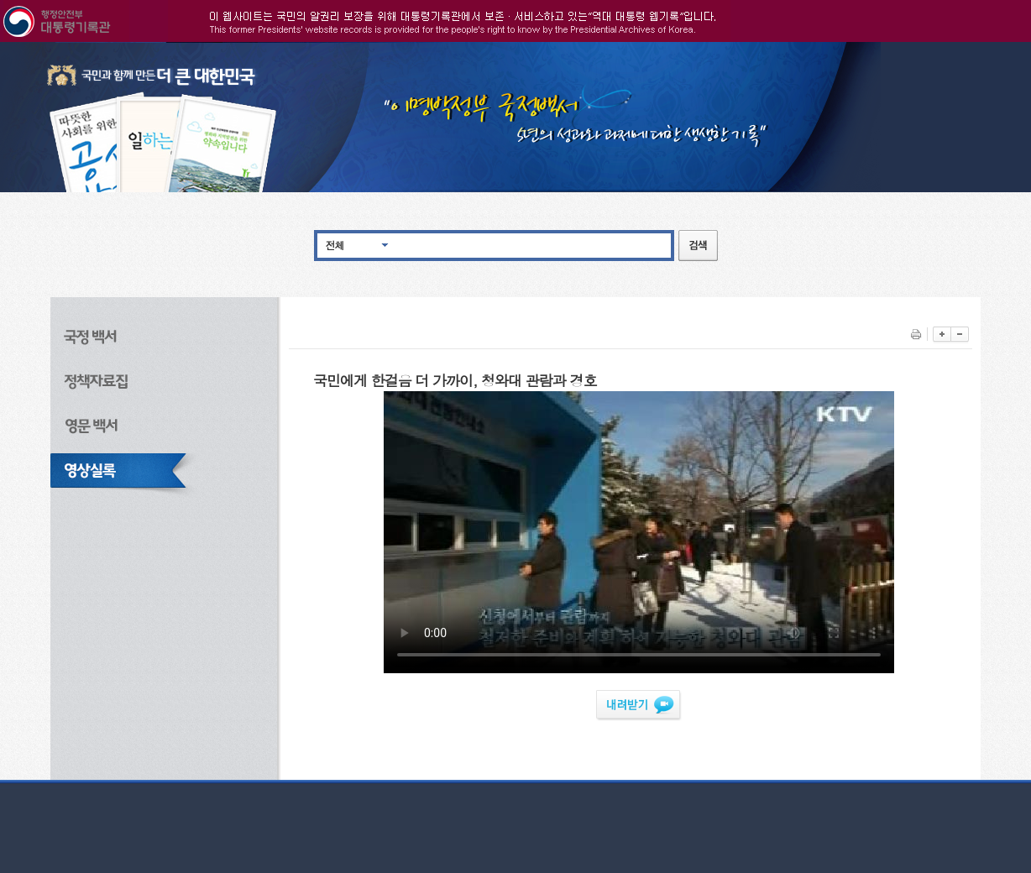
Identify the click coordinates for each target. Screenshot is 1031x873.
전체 (335, 245)
